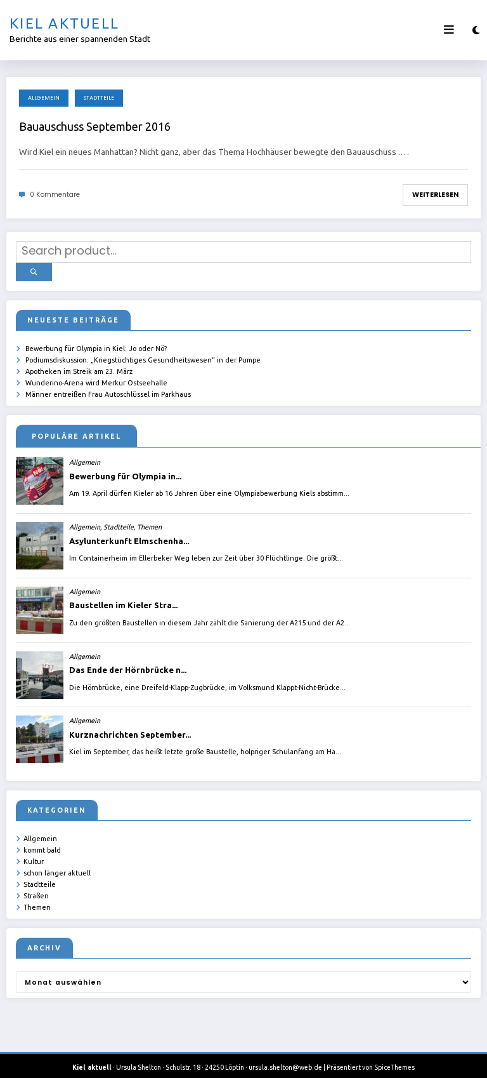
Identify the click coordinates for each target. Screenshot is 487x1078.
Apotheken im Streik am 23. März (79, 366)
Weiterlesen (435, 194)
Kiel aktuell (64, 23)
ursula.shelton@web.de (285, 1059)
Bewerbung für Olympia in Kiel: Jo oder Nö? (96, 345)
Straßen (36, 888)
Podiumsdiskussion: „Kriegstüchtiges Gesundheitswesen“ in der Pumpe (143, 355)
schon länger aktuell (57, 866)
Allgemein (44, 98)
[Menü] (449, 29)
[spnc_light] (475, 30)
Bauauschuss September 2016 (95, 126)
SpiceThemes (394, 1059)
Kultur (33, 855)
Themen (37, 899)
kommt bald (42, 844)
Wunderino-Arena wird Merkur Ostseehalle (96, 378)
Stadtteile (99, 98)
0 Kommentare (55, 194)
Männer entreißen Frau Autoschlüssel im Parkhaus (108, 388)
